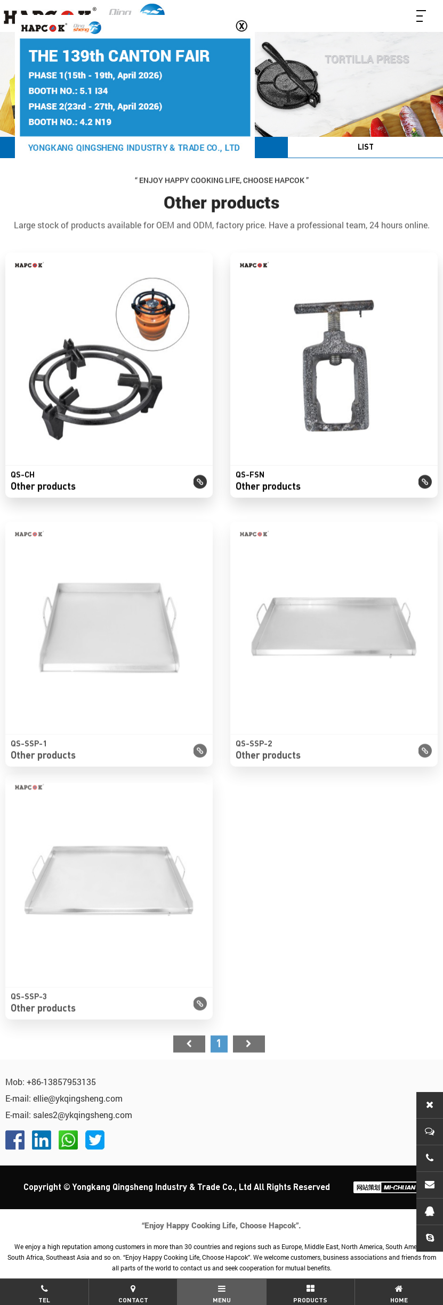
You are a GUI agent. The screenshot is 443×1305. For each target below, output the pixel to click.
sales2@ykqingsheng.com (82, 1114)
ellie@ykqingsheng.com (78, 1098)
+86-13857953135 (61, 1081)
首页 (189, 1056)
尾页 (249, 1056)
